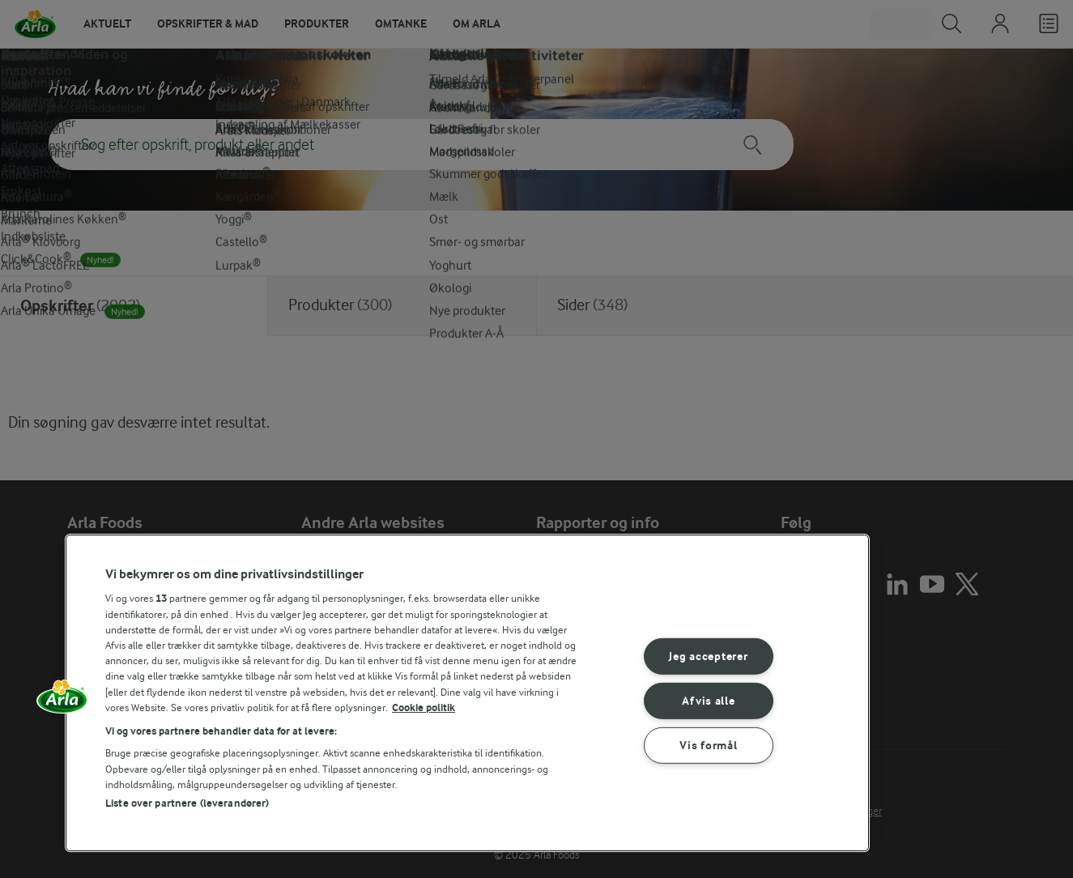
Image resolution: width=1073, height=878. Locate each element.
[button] (62, 702)
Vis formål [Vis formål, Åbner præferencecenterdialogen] (708, 745)
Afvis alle (708, 701)
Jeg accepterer (708, 656)
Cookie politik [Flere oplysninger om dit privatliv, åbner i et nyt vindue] (423, 707)
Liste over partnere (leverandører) (187, 803)
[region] (467, 693)
